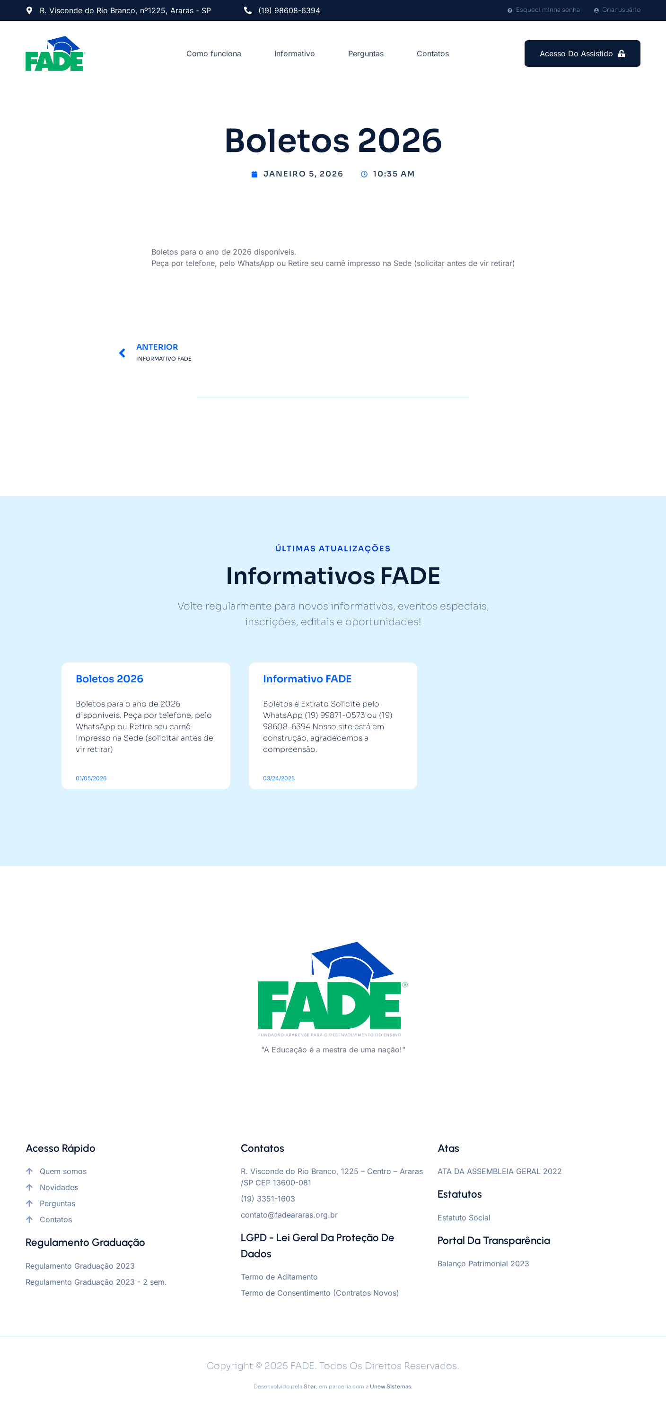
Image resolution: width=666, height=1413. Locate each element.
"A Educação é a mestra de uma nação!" (333, 1049)
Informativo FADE (307, 679)
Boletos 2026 (109, 679)
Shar (310, 1386)
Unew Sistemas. (391, 1386)
